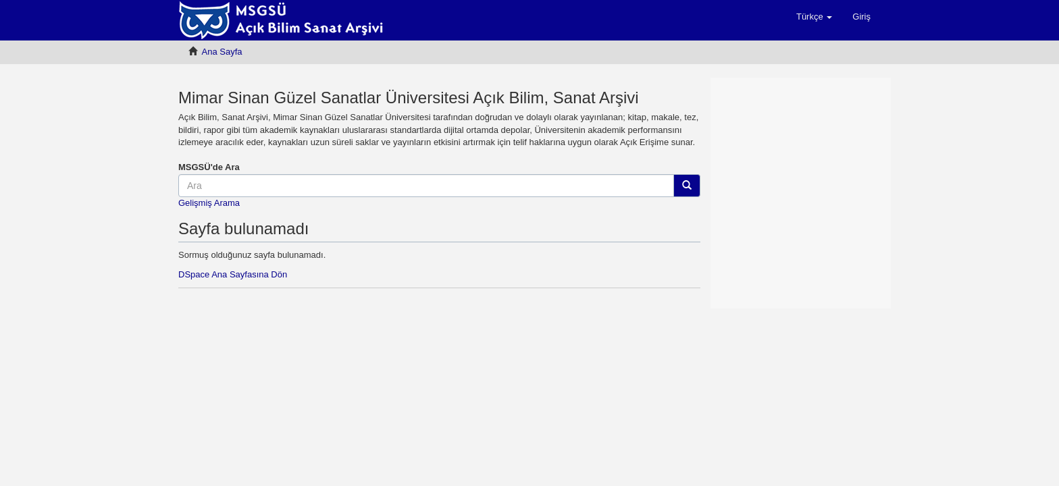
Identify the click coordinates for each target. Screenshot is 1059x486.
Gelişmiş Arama (209, 203)
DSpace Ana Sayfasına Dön (232, 274)
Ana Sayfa (222, 52)
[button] (814, 17)
